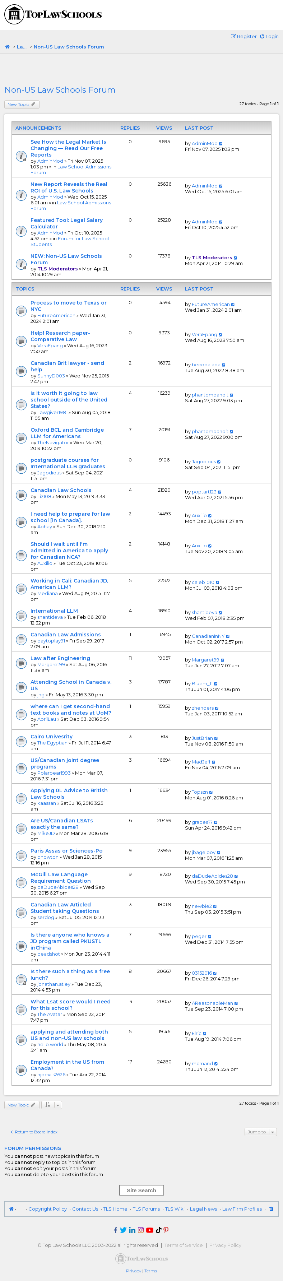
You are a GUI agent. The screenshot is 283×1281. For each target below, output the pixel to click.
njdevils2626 (51, 1074)
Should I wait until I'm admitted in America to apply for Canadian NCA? (69, 550)
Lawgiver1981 (52, 412)
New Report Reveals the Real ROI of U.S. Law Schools (69, 187)
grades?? (202, 822)
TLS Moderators (57, 268)
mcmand (202, 1063)
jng (41, 694)
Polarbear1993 (54, 773)
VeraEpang (50, 345)
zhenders (203, 708)
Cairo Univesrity (52, 736)
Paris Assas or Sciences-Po (67, 851)
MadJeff (201, 762)
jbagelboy (203, 852)
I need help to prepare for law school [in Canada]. (70, 517)
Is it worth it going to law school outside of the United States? (69, 399)
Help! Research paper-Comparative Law (60, 336)
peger (199, 936)
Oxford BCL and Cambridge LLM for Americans (67, 433)
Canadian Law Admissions (66, 634)
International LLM (54, 611)
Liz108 (44, 496)
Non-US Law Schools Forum (60, 90)
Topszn (200, 792)
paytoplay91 (51, 641)
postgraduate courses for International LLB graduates (68, 463)
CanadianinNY (208, 636)
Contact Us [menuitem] (85, 1209)
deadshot (48, 954)
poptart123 (204, 492)
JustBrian (202, 738)
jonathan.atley (53, 984)
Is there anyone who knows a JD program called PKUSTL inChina (70, 941)
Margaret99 (51, 664)
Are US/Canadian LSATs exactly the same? (62, 823)
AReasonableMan (212, 1003)
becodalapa (206, 364)
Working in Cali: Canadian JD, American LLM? (69, 583)
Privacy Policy (225, 1245)
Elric (196, 1033)
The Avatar (49, 1014)
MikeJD (46, 833)
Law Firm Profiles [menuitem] (242, 1209)
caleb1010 (203, 582)
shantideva (50, 617)
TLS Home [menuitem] (115, 1209)
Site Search (141, 1190)
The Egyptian (52, 743)
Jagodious (49, 472)
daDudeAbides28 (58, 887)
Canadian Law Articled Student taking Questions (65, 907)
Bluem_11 (202, 683)
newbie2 (202, 906)
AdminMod (50, 161)
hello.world (50, 1044)
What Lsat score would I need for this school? (71, 1004)
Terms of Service (183, 1245)
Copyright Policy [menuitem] (47, 1209)
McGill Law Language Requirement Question (61, 877)
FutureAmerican (56, 315)
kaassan (46, 803)
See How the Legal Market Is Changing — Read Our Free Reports (68, 148)
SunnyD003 (51, 376)
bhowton (48, 857)
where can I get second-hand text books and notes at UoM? (71, 709)
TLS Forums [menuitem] (146, 1209)
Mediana (47, 593)
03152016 (202, 973)
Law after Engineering (60, 658)
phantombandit (210, 395)
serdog (45, 917)
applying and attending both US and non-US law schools (69, 1035)
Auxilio (199, 515)
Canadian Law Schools (61, 490)
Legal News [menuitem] (203, 1209)
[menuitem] (269, 36)
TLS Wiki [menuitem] (175, 1209)
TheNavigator (53, 442)
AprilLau (46, 719)
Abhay (44, 526)
